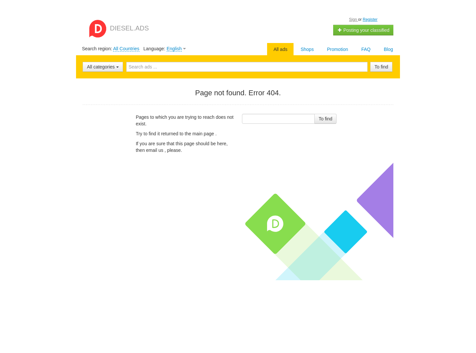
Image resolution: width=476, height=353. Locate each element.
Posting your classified (363, 30)
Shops (307, 49)
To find (381, 66)
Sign (353, 19)
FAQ (366, 49)
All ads (280, 49)
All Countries (126, 48)
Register (370, 19)
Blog (388, 49)
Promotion (337, 49)
